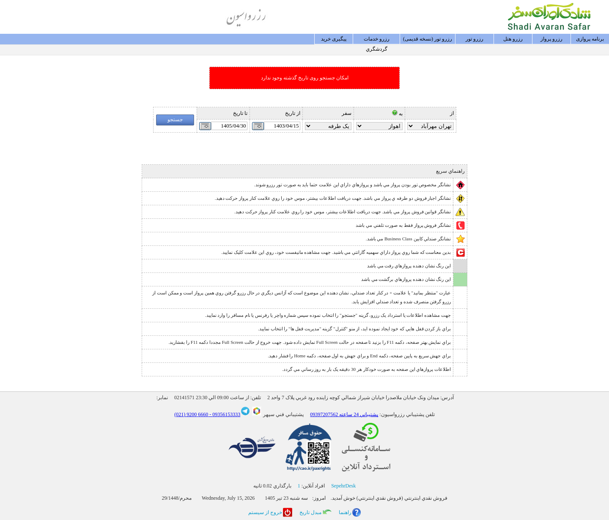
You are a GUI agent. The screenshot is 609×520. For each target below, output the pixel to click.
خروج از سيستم (265, 512)
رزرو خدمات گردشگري (377, 40)
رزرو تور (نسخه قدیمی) (427, 39)
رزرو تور (474, 39)
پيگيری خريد (333, 39)
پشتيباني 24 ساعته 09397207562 (344, 414)
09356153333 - (224, 414)
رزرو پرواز (551, 39)
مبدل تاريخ (310, 512)
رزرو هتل (513, 39)
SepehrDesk (343, 486)
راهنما (345, 512)
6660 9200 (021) (191, 414)
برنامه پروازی (590, 39)
